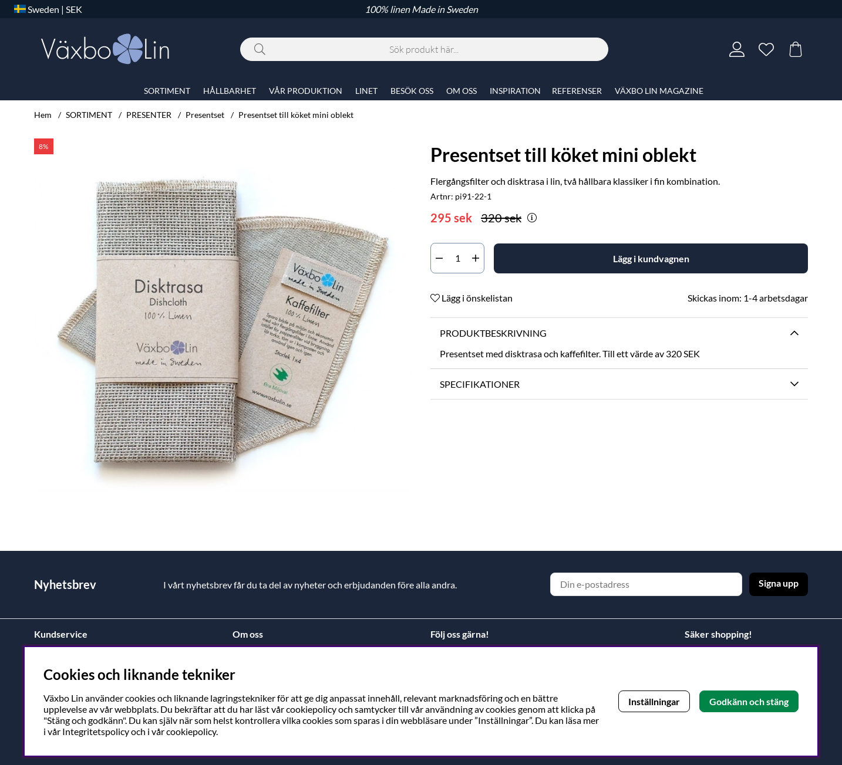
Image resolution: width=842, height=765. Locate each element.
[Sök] (424, 49)
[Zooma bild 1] (223, 327)
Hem (43, 115)
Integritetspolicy (95, 731)
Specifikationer (480, 384)
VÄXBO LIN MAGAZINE (659, 91)
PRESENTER (148, 115)
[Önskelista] (766, 49)
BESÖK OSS (411, 91)
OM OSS (461, 91)
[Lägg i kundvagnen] (651, 258)
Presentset (205, 115)
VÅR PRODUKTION (305, 91)
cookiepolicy (191, 731)
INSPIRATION (515, 91)
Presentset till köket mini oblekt (295, 115)
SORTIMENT (89, 115)
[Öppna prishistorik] (532, 217)
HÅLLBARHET (229, 91)
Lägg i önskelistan (471, 297)
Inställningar (654, 701)
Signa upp (779, 582)
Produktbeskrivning (493, 333)
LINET (366, 91)
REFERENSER (577, 91)
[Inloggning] (737, 49)
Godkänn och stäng (749, 701)
